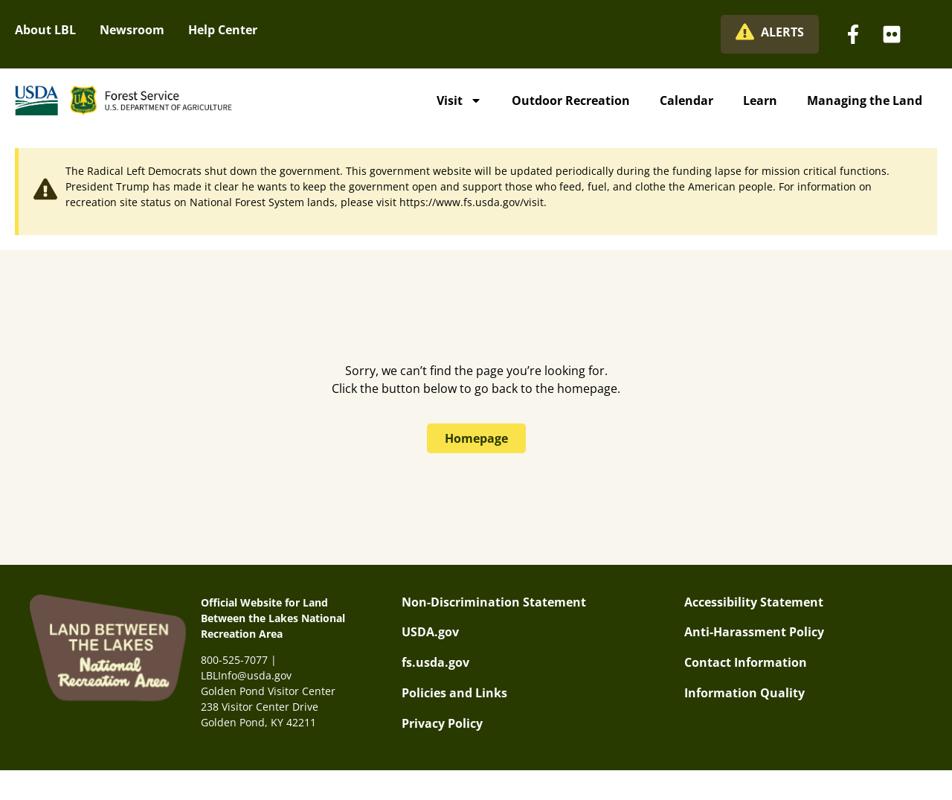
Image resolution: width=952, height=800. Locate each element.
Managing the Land (864, 100)
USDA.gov (430, 632)
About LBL (45, 30)
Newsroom (132, 30)
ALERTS (782, 32)
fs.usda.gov (435, 662)
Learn (760, 100)
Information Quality (744, 693)
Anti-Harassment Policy (754, 632)
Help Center (222, 30)
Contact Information (745, 662)
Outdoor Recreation (571, 100)
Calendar (686, 100)
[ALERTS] (745, 31)
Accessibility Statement (753, 602)
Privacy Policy (442, 723)
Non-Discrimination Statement (494, 602)
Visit (459, 100)
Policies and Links (454, 693)
